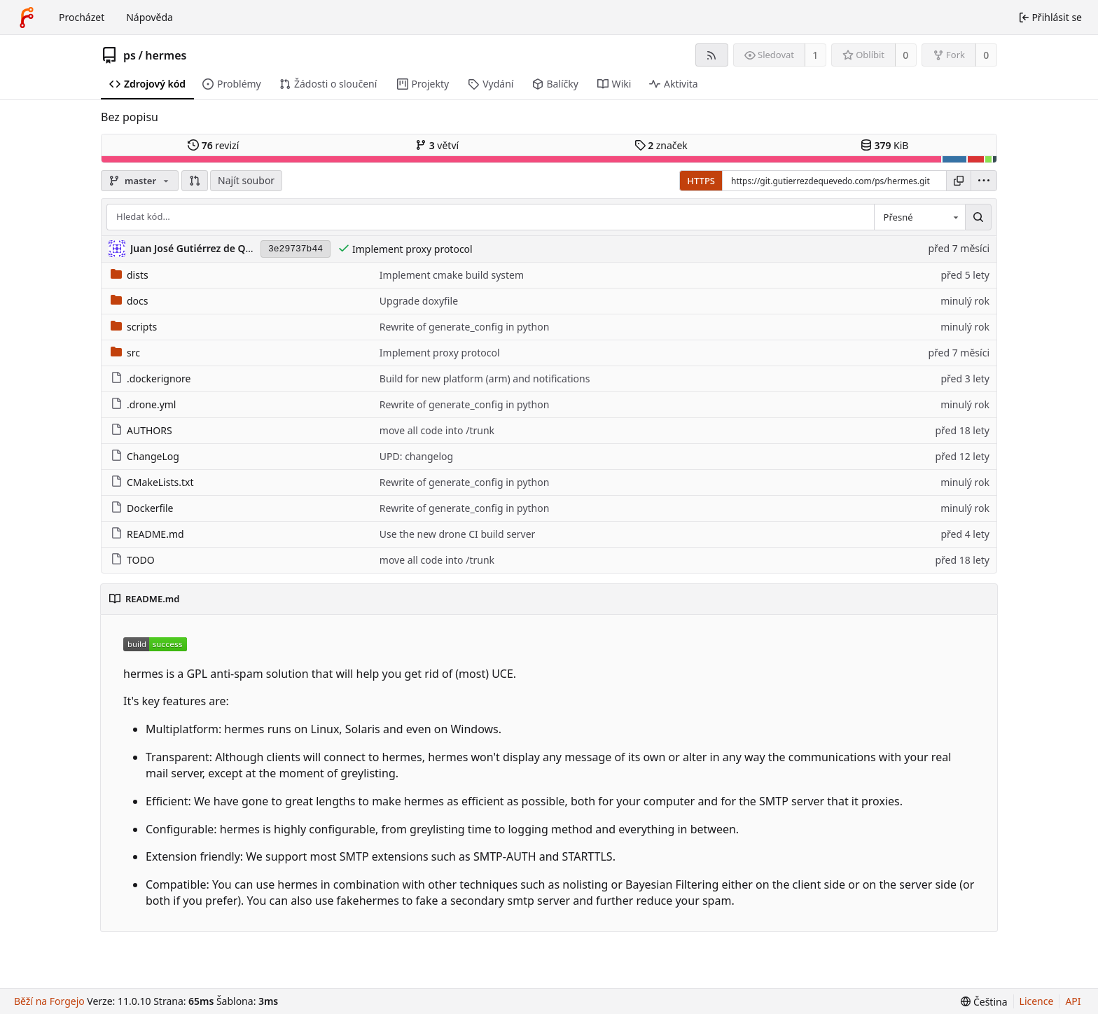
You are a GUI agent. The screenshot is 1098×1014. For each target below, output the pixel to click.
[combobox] (919, 217)
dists (129, 275)
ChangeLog (145, 456)
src (125, 352)
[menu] (984, 180)
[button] (194, 180)
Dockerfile (142, 508)
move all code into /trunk (437, 430)
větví (437, 145)
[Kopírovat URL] (958, 180)
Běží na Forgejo (49, 1001)
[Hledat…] (978, 217)
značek (661, 145)
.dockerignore (150, 378)
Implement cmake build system (452, 275)
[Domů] (26, 17)
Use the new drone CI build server (458, 534)
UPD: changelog (416, 456)
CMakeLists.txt (152, 482)
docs (129, 300)
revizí (213, 145)
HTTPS (701, 180)
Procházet (81, 17)
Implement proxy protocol (412, 249)
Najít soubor (246, 180)
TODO (133, 560)
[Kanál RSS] (711, 55)
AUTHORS (141, 430)
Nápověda (149, 17)
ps (129, 55)
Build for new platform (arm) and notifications (485, 378)
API (1072, 1001)
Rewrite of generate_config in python (465, 326)
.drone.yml (143, 404)
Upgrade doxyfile (419, 300)
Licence (1037, 1001)
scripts (134, 326)
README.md (147, 534)
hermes (165, 55)
